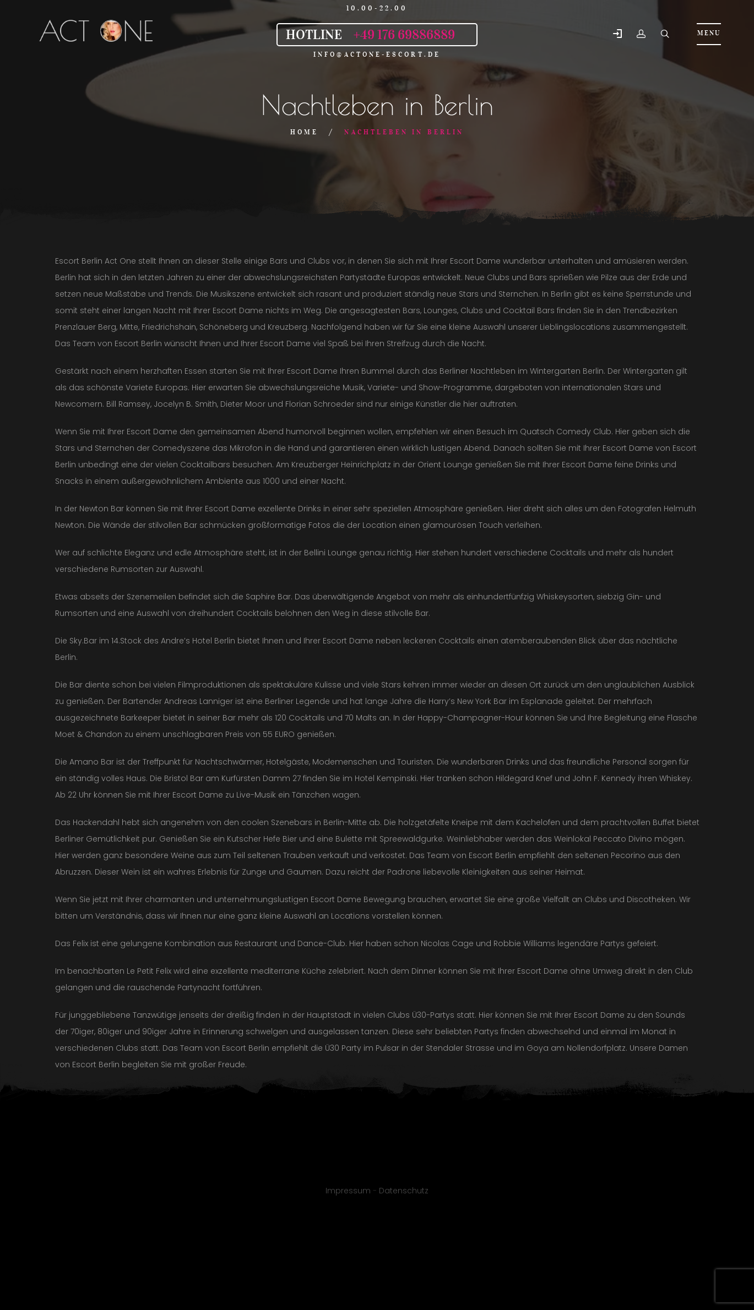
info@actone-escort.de (377, 54)
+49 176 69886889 (404, 34)
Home (304, 132)
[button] (617, 34)
